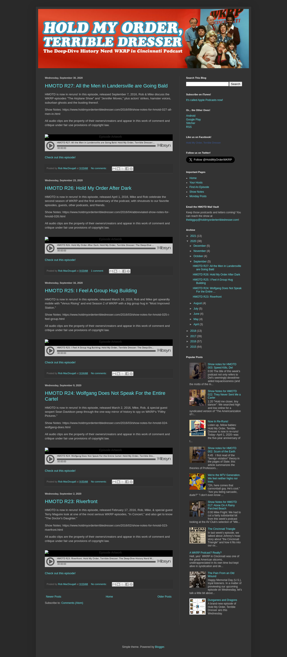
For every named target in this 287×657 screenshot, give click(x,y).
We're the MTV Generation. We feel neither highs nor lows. (224, 478)
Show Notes (196, 191)
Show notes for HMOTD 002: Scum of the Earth (222, 450)
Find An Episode (199, 187)
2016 (193, 341)
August (198, 303)
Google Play (193, 119)
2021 (193, 236)
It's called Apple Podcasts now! (204, 100)
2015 (193, 346)
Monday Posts (198, 196)
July (196, 308)
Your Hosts (195, 182)
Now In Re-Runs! (218, 421)
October (199, 256)
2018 (193, 330)
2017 (193, 336)
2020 (193, 241)
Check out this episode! (60, 157)
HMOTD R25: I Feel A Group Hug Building (91, 290)
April (197, 324)
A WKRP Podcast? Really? (205, 552)
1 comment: (97, 270)
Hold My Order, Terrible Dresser (203, 142)
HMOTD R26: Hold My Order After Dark (88, 188)
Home (109, 596)
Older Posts (164, 596)
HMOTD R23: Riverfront (71, 501)
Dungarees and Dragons (222, 600)
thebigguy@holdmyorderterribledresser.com (212, 219)
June (197, 313)
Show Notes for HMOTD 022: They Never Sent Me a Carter (224, 394)
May (196, 319)
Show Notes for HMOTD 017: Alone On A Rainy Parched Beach (222, 505)
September (200, 261)
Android (190, 115)
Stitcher (190, 123)
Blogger (159, 646)
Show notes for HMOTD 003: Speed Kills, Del (222, 366)
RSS (189, 127)
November (200, 251)
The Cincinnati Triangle (221, 528)
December (200, 245)
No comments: (99, 168)
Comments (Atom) (72, 603)
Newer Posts (53, 596)
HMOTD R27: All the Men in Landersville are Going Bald (106, 86)
